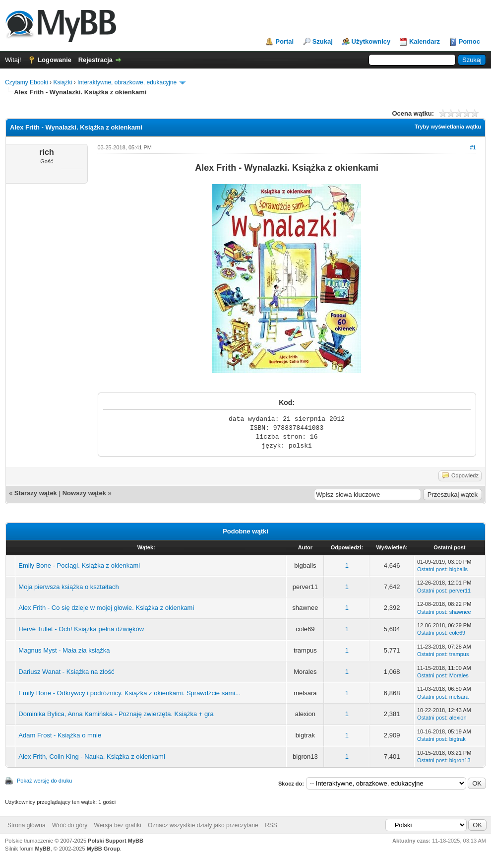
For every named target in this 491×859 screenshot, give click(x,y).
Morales (459, 675)
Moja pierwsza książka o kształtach (68, 587)
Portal (284, 41)
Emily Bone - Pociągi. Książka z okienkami (79, 565)
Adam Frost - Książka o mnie (59, 735)
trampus (459, 654)
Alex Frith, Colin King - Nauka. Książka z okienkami (91, 756)
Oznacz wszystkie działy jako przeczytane (203, 825)
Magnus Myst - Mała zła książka (64, 650)
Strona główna (26, 825)
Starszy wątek (35, 493)
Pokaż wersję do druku (44, 781)
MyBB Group (103, 849)
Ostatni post (431, 569)
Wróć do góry (69, 825)
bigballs (458, 569)
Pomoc (469, 41)
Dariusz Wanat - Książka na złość (66, 671)
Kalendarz (424, 41)
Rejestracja (95, 60)
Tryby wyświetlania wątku (448, 127)
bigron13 (460, 760)
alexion (458, 718)
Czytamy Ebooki (26, 82)
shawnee (460, 612)
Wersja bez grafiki (117, 825)
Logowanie (54, 60)
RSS (271, 825)
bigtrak (457, 739)
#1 (473, 147)
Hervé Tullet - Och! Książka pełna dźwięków (81, 629)
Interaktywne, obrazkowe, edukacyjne (127, 82)
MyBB (43, 849)
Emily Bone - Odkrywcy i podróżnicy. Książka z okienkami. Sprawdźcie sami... (129, 693)
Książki (62, 82)
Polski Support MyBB (115, 841)
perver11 (460, 591)
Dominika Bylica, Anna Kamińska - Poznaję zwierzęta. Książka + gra (115, 714)
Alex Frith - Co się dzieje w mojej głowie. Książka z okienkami (106, 607)
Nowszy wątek (84, 493)
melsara (459, 697)
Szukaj (322, 41)
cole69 (457, 633)
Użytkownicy (371, 41)
